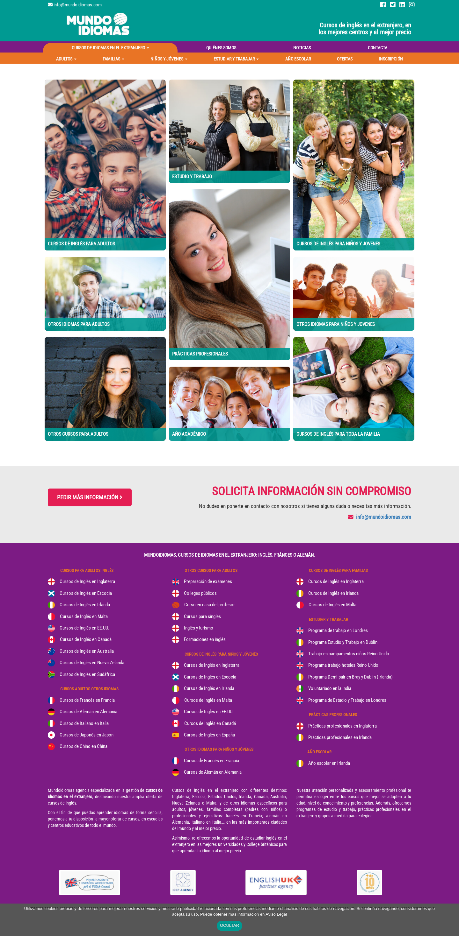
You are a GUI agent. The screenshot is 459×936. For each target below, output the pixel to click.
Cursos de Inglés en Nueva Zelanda (92, 662)
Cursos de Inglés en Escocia (86, 593)
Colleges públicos (200, 593)
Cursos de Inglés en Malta (84, 616)
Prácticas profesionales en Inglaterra (342, 726)
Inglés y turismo (198, 628)
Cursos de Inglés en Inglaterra (87, 581)
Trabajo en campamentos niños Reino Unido (348, 654)
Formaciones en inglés (205, 639)
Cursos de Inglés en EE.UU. (84, 628)
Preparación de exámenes (208, 581)
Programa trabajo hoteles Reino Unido (343, 665)
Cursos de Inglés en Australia (87, 651)
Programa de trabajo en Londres (338, 630)
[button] (66, 59)
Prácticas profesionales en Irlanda (340, 737)
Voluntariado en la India (329, 688)
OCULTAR (229, 925)
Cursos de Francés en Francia (87, 700)
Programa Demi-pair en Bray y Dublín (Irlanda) (350, 677)
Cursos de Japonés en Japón (86, 735)
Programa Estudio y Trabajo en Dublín (342, 642)
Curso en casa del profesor (209, 605)
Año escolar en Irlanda (329, 763)
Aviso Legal (276, 914)
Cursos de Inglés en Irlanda (85, 605)
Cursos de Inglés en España (209, 735)
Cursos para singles (202, 616)
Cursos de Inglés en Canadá (86, 639)
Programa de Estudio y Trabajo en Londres (347, 700)
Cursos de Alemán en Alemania (88, 711)
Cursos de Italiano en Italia (84, 723)
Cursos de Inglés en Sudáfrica (87, 674)
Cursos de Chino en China (83, 746)
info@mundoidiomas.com (78, 5)
